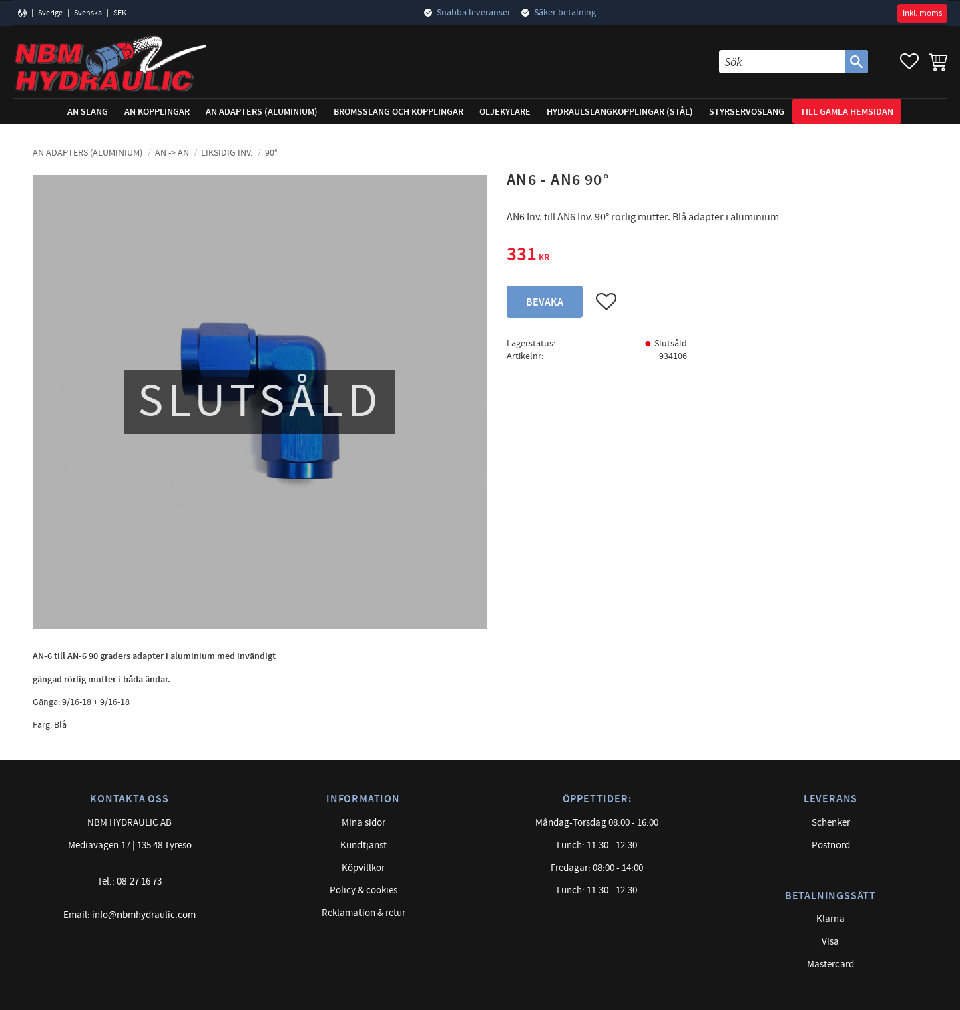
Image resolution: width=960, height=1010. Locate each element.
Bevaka (544, 303)
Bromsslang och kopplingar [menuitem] (398, 111)
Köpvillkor (363, 868)
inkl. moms (922, 13)
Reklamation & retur (363, 913)
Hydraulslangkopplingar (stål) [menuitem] (620, 111)
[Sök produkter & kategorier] (782, 61)
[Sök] (856, 61)
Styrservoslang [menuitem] (746, 111)
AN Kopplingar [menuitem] (157, 111)
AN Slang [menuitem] (87, 111)
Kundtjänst (363, 845)
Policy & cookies (363, 890)
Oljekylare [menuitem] (505, 111)
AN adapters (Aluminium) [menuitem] (262, 111)
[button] (909, 62)
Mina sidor (363, 822)
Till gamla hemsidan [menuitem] (846, 111)
